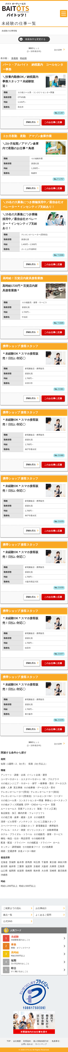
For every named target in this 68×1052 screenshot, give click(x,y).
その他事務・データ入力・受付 (39, 787)
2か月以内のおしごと (34, 962)
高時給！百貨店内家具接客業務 (23, 278)
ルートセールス (8, 808)
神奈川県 (62, 862)
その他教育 (39, 817)
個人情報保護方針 (41, 1041)
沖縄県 (4, 875)
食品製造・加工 (8, 813)
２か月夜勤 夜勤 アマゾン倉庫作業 (27, 136)
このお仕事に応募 (53, 122)
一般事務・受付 (46, 783)
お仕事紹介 (41, 908)
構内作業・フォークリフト (31, 813)
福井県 (12, 866)
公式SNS (7, 921)
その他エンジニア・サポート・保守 (19, 783)
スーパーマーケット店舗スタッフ (17, 825)
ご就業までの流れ (12, 908)
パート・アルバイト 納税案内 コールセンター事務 (33, 67)
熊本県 (36, 870)
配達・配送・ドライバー (13, 842)
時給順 (23, 58)
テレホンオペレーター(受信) (15, 792)
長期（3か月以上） (38, 764)
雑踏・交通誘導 (8, 851)
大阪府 (44, 866)
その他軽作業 (38, 838)
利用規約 (27, 1041)
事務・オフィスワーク (34, 946)
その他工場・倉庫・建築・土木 (16, 817)
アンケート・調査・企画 (13, 775)
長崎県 (28, 870)
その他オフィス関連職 (12, 804)
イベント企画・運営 (37, 775)
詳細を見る (31, 122)
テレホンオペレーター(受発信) (16, 796)
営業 (53, 804)
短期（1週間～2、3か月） (14, 764)
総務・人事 (6, 787)
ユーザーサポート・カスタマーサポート (21, 779)
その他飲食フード (31, 847)
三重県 (20, 866)
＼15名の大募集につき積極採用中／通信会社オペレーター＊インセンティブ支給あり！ (33, 204)
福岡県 (12, 870)
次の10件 (58, 50)
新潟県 (4, 866)
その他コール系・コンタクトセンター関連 (22, 800)
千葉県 (44, 862)
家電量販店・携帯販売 (47, 825)
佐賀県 (20, 870)
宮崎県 (53, 870)
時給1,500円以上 (27, 886)
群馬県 (28, 862)
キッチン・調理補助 (11, 847)
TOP (9, 1041)
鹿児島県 (62, 870)
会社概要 (17, 1041)
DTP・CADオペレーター (37, 804)
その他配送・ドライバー (39, 842)
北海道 (4, 862)
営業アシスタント (27, 808)
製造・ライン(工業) (47, 808)
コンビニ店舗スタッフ (45, 821)
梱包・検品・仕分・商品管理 (15, 838)
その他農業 (47, 847)
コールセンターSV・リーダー (48, 796)
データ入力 (60, 783)
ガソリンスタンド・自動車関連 (42, 830)
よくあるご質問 (43, 915)
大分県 (44, 870)
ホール (56, 842)
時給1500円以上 (34, 954)
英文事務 (17, 787)
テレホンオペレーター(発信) (45, 792)
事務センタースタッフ (56, 800)
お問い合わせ (27, 1044)
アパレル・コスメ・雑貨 (13, 830)
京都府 (36, 866)
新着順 (14, 58)
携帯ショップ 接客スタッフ (20, 346)
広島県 (61, 866)
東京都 (53, 862)
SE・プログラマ (51, 779)
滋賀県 (28, 866)
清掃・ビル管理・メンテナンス (16, 821)
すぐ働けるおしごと (34, 970)
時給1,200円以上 (9, 886)
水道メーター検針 (27, 851)
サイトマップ (41, 1044)
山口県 (4, 870)
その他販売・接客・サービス (48, 834)
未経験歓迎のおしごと (34, 938)
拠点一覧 (7, 915)
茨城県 (12, 862)
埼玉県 (36, 862)
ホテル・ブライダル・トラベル (16, 834)
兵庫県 (53, 866)
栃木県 (20, 862)
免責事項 (55, 1041)
